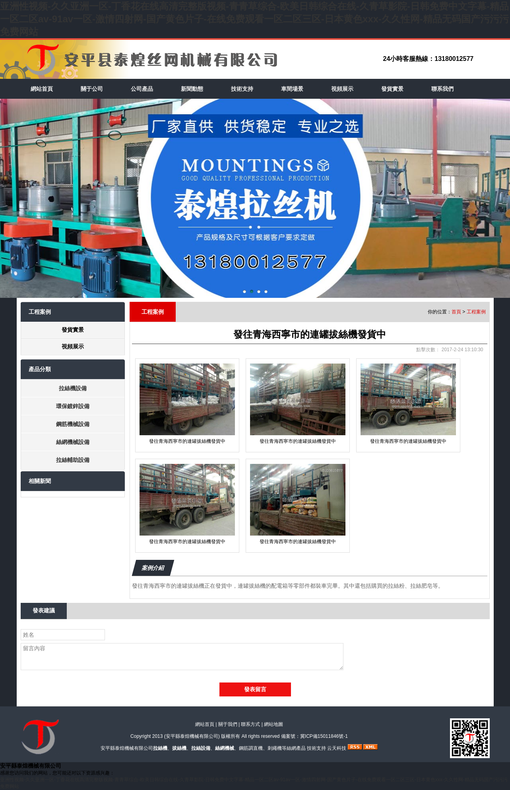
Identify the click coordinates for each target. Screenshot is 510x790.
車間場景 (292, 89)
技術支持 (242, 89)
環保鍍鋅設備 (72, 406)
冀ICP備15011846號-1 (324, 736)
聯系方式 (250, 724)
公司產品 (142, 89)
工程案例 (476, 312)
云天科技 (336, 748)
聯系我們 (442, 89)
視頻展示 (342, 89)
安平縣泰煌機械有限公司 (192, 736)
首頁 (456, 312)
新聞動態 (192, 89)
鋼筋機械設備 (72, 424)
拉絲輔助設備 (72, 460)
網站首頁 (42, 89)
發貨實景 (392, 89)
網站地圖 (273, 724)
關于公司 (92, 89)
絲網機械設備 (72, 442)
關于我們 (227, 724)
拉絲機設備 (73, 388)
